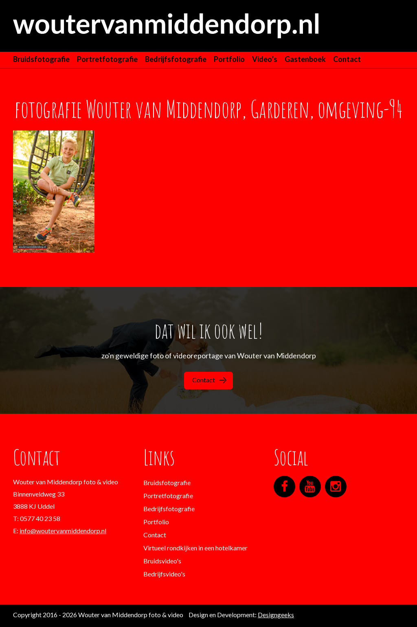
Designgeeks (276, 614)
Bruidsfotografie (41, 59)
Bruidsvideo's (162, 561)
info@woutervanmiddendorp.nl (63, 530)
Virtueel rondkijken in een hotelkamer (195, 548)
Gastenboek (305, 59)
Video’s (264, 59)
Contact (347, 59)
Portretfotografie (107, 59)
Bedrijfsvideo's (164, 574)
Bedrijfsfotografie (175, 59)
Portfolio (229, 59)
